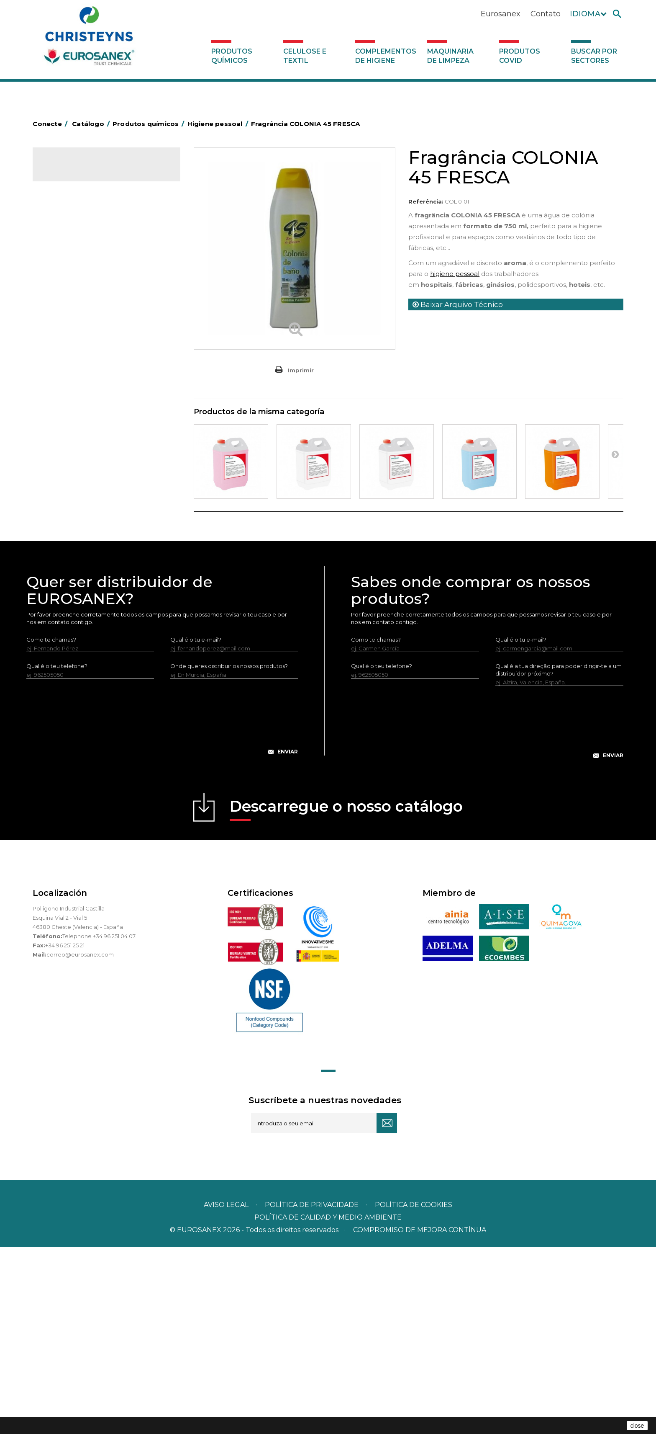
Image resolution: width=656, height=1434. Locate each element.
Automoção (65, 228)
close (637, 1425)
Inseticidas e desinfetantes (84, 306)
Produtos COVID (519, 55)
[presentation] (162, 910)
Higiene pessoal (70, 293)
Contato (545, 13)
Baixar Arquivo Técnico (458, 304)
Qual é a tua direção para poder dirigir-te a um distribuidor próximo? (558, 857)
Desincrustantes (70, 267)
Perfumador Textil (72, 371)
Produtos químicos (231, 55)
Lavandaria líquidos (74, 332)
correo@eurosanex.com (80, 1141)
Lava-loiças (63, 384)
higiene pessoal (454, 274)
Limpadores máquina (77, 461)
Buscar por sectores (594, 55)
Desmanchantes (71, 319)
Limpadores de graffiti (78, 435)
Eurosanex (500, 13)
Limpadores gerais (74, 448)
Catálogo (71, 172)
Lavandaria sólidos (73, 345)
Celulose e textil (304, 55)
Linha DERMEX (68, 474)
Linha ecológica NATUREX (84, 487)
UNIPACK (61, 565)
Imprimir (301, 370)
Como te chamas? (51, 826)
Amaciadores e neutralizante (88, 358)
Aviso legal (226, 1392)
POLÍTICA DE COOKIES (413, 1392)
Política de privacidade (312, 1392)
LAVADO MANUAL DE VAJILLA (89, 397)
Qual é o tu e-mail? (195, 826)
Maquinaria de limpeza (450, 55)
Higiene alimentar (73, 280)
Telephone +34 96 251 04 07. (99, 1123)
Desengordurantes (74, 254)
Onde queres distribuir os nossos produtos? (229, 853)
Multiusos (61, 513)
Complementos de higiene (385, 55)
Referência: (425, 201)
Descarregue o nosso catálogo (346, 996)
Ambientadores (70, 215)
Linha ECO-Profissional (79, 500)
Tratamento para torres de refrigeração (102, 552)
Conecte (51, 124)
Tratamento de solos (76, 539)
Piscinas (59, 526)
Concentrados (68, 241)
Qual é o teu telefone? (56, 853)
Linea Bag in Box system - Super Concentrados (90, 416)
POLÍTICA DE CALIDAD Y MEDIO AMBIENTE (328, 1404)
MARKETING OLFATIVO (79, 202)
